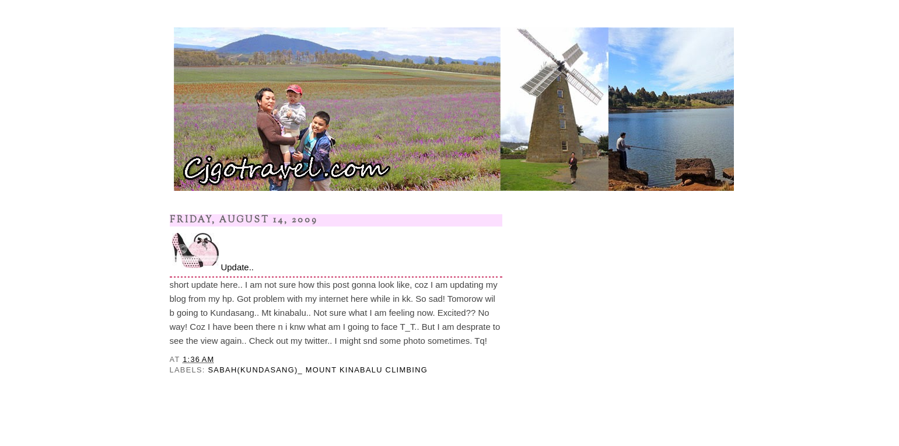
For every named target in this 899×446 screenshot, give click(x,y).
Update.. (212, 251)
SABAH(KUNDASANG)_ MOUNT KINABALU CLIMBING (318, 369)
